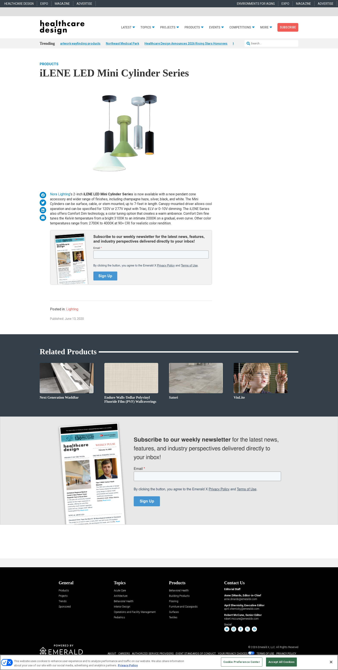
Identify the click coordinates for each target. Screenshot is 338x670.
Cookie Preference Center (241, 662)
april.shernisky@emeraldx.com (241, 609)
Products (192, 27)
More (264, 27)
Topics (146, 27)
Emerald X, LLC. (266, 647)
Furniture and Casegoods (183, 607)
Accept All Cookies (281, 662)
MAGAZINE (62, 3)
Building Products (179, 596)
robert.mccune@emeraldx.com (241, 618)
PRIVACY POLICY (286, 653)
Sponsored (65, 607)
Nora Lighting (60, 195)
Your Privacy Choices (232, 653)
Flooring (173, 601)
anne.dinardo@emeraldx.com (240, 599)
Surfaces (174, 612)
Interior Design (122, 607)
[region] (169, 662)
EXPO (44, 3)
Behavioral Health (123, 601)
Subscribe (288, 27)
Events (214, 27)
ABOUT (112, 653)
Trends (63, 601)
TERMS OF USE (265, 653)
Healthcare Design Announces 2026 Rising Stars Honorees (185, 43)
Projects (167, 27)
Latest (126, 27)
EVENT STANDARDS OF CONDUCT (196, 653)
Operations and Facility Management (135, 612)
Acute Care (120, 590)
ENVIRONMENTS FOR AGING (256, 3)
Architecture (120, 596)
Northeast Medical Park (122, 43)
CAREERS (124, 653)
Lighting (72, 310)
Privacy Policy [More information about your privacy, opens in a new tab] (128, 665)
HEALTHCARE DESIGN (19, 3)
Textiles (173, 617)
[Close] (331, 662)
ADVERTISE (84, 3)
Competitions (240, 27)
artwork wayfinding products (80, 43)
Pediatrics (119, 617)
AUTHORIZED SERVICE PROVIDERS (153, 653)
